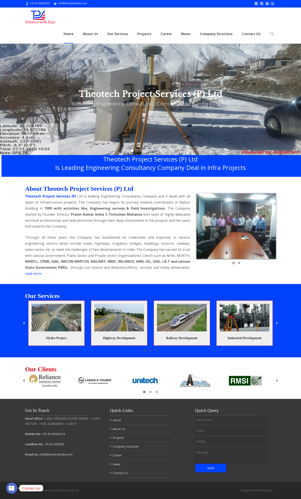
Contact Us (251, 37)
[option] (56, 377)
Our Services (117, 37)
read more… (34, 255)
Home (69, 37)
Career (166, 37)
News (186, 37)
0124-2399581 (55, 444)
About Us (90, 37)
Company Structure (216, 37)
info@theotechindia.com (56, 454)
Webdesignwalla (263, 490)
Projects (144, 37)
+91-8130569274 (53, 434)
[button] (24, 378)
